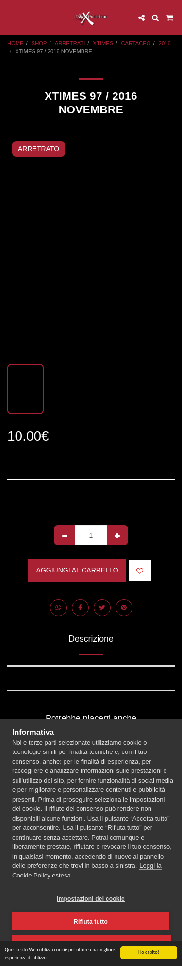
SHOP (39, 43)
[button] (10, 17)
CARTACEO (135, 43)
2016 (165, 43)
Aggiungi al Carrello (77, 570)
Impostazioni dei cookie (91, 898)
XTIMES (103, 43)
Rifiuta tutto (91, 921)
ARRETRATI (70, 43)
